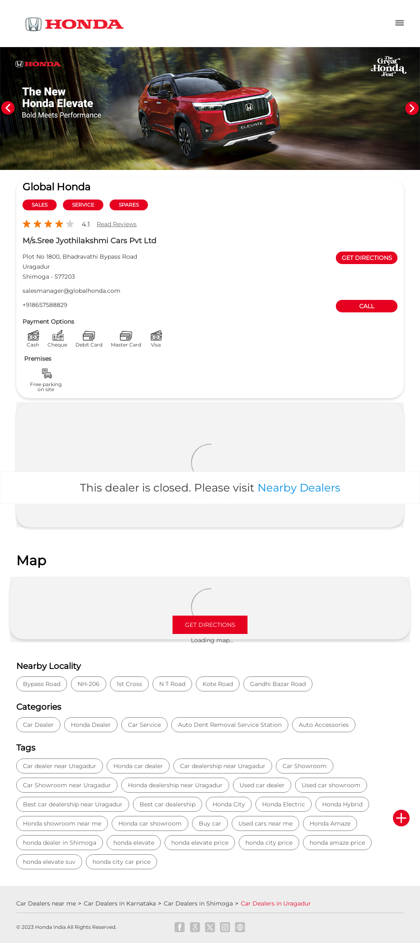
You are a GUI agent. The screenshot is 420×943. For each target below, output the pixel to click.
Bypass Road (41, 684)
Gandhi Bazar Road (278, 684)
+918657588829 (45, 305)
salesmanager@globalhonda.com (71, 290)
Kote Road (217, 684)
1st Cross (129, 684)
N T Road (172, 684)
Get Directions (210, 625)
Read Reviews (117, 224)
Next (412, 108)
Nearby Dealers (299, 487)
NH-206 (89, 684)
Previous (8, 108)
